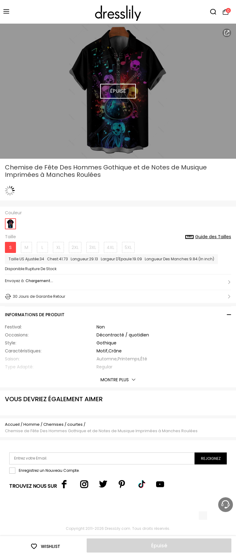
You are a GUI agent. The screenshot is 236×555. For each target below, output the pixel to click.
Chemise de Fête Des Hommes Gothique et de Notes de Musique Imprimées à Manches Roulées (101, 431)
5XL (128, 247)
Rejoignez (211, 458)
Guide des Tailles (208, 237)
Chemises (54, 424)
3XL (92, 247)
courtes (75, 424)
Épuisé (159, 545)
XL (58, 247)
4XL (110, 247)
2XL (75, 247)
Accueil (12, 424)
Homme (31, 424)
